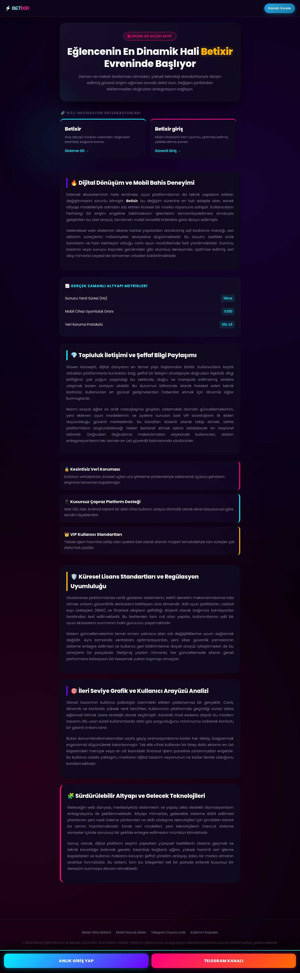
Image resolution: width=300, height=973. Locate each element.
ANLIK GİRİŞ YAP (76, 961)
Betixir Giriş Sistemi (96, 932)
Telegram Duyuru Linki (168, 932)
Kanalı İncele (279, 8)
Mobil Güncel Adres (131, 932)
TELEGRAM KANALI (223, 961)
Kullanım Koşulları (204, 932)
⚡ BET (17, 8)
